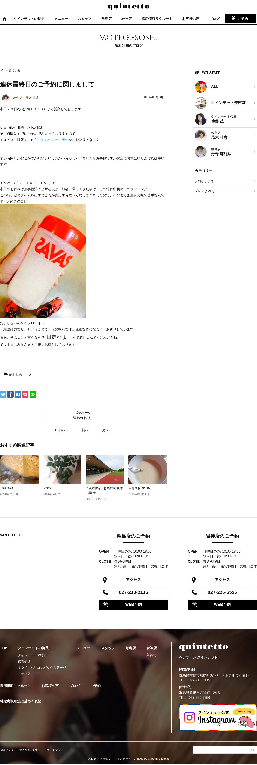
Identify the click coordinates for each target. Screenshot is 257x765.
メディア (24, 673)
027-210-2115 (133, 592)
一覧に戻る (13, 70)
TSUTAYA (6, 488)
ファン (47, 488)
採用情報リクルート (157, 19)
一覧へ (83, 430)
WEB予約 (133, 604)
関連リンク (7, 750)
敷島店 (106, 19)
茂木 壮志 (15, 374)
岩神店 (126, 19)
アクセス (133, 580)
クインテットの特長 (28, 19)
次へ (105, 430)
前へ (62, 430)
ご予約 (243, 19)
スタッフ (84, 19)
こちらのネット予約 (53, 140)
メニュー (61, 19)
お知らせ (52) (204, 181)
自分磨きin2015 (139, 488)
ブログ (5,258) (204, 191)
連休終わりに (83, 418)
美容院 (151, 655)
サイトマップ (55, 750)
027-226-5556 (222, 592)
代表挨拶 (24, 661)
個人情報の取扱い (30, 750)
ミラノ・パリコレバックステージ (42, 667)
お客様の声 (190, 19)
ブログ (214, 19)
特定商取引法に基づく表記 (20, 701)
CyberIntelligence (158, 758)
